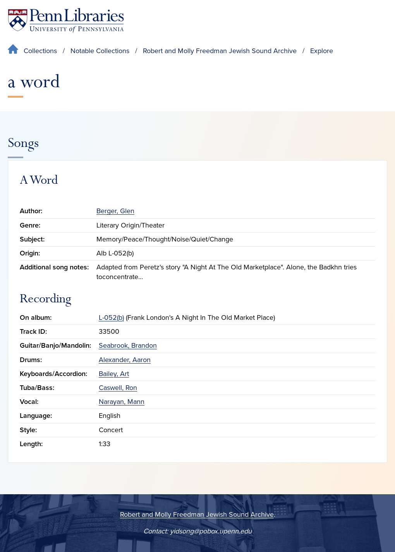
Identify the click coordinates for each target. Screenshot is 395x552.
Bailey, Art (114, 373)
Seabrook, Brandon (128, 345)
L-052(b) (111, 317)
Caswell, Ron (118, 387)
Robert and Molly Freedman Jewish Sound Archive (220, 51)
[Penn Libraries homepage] (66, 20)
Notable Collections (99, 51)
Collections (40, 51)
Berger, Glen (115, 211)
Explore (321, 51)
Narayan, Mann (121, 401)
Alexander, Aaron (125, 359)
